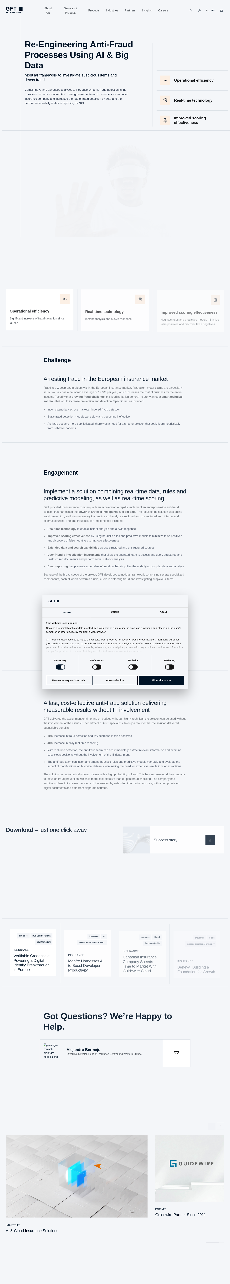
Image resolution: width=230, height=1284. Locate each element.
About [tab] (163, 612)
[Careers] (163, 10)
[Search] (191, 11)
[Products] (94, 10)
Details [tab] (115, 612)
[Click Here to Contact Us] (221, 10)
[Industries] (112, 10)
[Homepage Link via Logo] (14, 10)
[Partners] (130, 10)
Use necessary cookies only (68, 680)
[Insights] (147, 10)
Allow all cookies (161, 680)
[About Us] (48, 10)
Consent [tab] (67, 612)
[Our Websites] (199, 11)
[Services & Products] (70, 10)
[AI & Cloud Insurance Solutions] (77, 1186)
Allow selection (115, 680)
